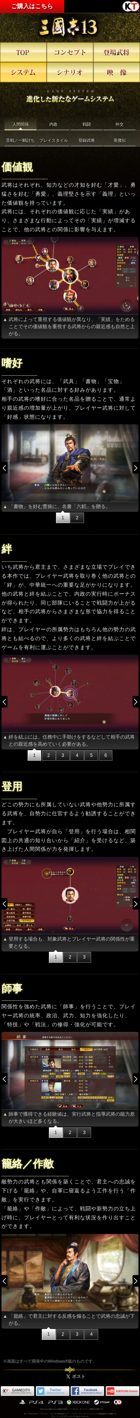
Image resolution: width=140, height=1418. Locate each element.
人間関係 (20, 124)
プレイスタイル (53, 140)
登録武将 (86, 140)
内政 (53, 124)
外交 (119, 124)
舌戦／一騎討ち (20, 140)
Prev (7, 468)
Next (133, 468)
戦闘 (87, 124)
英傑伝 (119, 140)
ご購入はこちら (32, 6)
